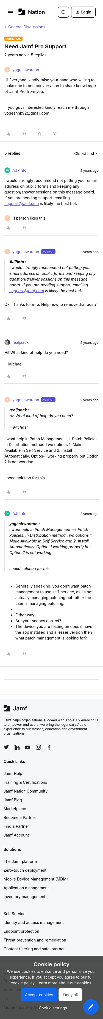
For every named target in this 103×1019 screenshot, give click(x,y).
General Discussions (26, 26)
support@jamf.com (21, 203)
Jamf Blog (13, 800)
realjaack (20, 342)
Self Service (15, 913)
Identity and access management (34, 922)
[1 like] (25, 218)
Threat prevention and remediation (35, 940)
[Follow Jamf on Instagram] (38, 747)
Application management (26, 887)
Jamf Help (13, 773)
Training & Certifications (25, 782)
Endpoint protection (21, 931)
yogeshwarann (25, 69)
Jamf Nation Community (26, 791)
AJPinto (19, 170)
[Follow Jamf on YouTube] (27, 747)
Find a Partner (16, 826)
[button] (10, 13)
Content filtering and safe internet (34, 948)
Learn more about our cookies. (65, 983)
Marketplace (15, 808)
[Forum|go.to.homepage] (30, 12)
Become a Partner (20, 817)
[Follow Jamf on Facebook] (49, 747)
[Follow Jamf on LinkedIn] (17, 747)
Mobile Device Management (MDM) (36, 879)
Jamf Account (16, 835)
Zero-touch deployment (25, 870)
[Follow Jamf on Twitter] (6, 747)
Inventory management (24, 896)
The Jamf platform (20, 861)
